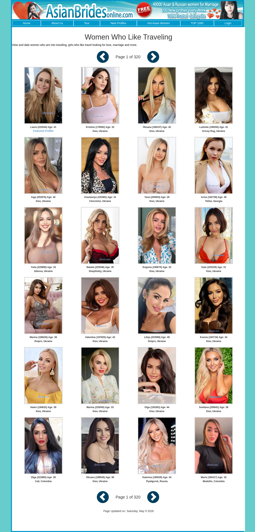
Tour (86, 23)
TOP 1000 (197, 23)
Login (228, 23)
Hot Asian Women (158, 23)
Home (26, 23)
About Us (57, 23)
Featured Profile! (43, 131)
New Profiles (118, 23)
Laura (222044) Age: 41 (43, 127)
